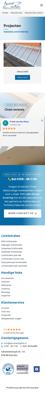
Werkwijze (6, 285)
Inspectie (5, 295)
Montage (5, 292)
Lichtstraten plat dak (11, 255)
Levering (5, 288)
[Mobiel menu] (41, 5)
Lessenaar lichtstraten (12, 248)
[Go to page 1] (20, 147)
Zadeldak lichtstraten (11, 252)
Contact (5, 308)
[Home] (5, 13)
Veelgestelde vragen (11, 318)
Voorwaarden (7, 278)
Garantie (5, 281)
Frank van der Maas (19, 121)
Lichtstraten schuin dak (12, 259)
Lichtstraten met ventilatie (14, 266)
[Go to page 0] (18, 147)
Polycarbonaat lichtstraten (14, 262)
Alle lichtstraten (9, 241)
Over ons (5, 311)
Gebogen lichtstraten (11, 245)
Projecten (6, 315)
